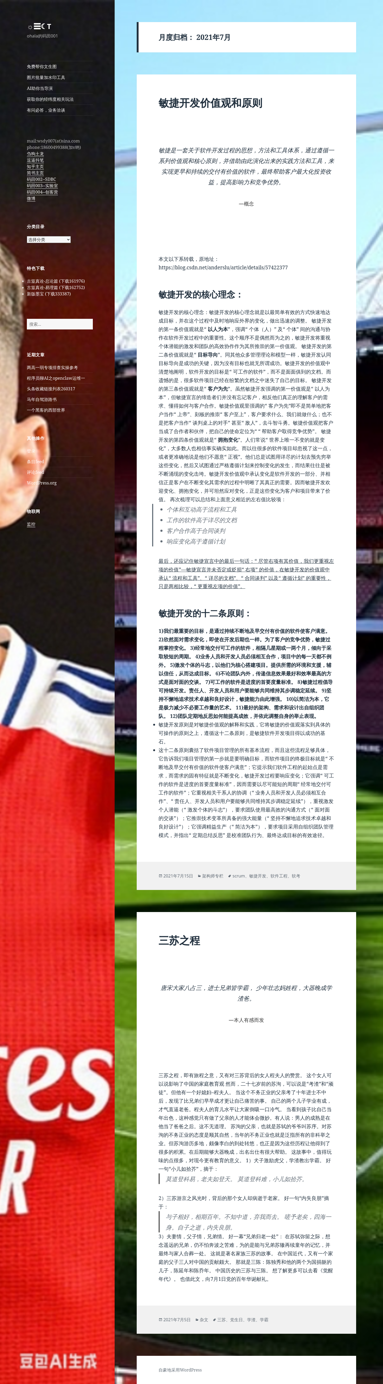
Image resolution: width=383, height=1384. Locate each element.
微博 (31, 198)
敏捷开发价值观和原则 (210, 102)
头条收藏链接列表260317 (51, 389)
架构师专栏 (212, 876)
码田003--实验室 (42, 186)
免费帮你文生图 (42, 66)
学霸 (264, 1320)
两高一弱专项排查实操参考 (52, 367)
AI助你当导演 (40, 88)
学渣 (251, 1320)
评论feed (35, 472)
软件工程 (279, 876)
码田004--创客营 (42, 192)
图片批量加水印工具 (46, 77)
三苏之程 (179, 940)
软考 (296, 876)
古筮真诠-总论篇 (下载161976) (56, 281)
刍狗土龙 (35, 154)
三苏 (221, 1320)
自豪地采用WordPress (180, 1370)
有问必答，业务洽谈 (46, 110)
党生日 (236, 1320)
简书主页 (35, 173)
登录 (31, 451)
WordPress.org (42, 483)
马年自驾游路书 (42, 399)
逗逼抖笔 (35, 160)
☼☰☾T (39, 26)
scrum (238, 876)
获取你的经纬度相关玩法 (50, 99)
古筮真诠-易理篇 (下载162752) (56, 287)
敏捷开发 (257, 876)
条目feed (35, 462)
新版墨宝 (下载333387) (49, 294)
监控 (31, 524)
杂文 (204, 1320)
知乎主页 (35, 166)
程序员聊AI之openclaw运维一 (56, 378)
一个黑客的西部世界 (46, 410)
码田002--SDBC (41, 179)
